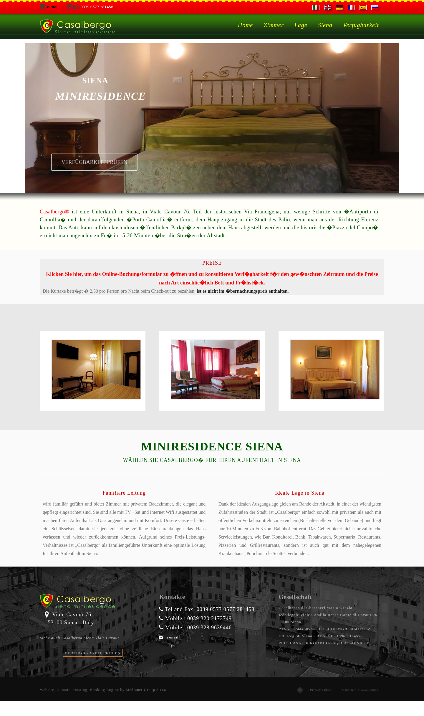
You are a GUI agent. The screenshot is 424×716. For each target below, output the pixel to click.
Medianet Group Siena (146, 705)
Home (245, 25)
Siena (325, 25)
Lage (300, 25)
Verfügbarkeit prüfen (82, 173)
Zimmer (274, 25)
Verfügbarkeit (361, 25)
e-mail (49, 6)
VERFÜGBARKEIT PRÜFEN (92, 668)
